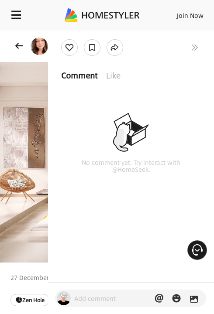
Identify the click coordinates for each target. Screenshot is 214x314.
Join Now (190, 15)
